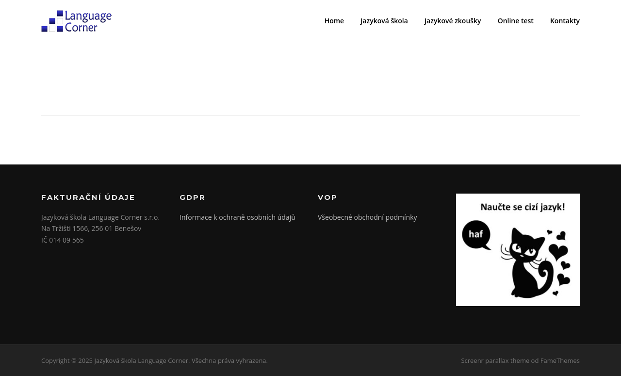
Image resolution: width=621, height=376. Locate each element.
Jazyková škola (384, 20)
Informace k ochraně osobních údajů (237, 217)
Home (334, 20)
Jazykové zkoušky (453, 20)
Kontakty (565, 20)
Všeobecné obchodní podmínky (367, 217)
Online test (516, 20)
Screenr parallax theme (495, 360)
